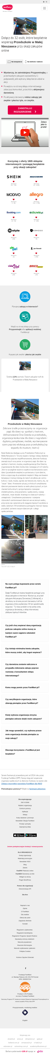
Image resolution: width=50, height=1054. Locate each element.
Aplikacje (25, 811)
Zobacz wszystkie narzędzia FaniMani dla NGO (21, 784)
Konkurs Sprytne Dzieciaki (25, 957)
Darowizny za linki (25, 874)
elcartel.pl (11, 1039)
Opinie (25, 908)
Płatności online (25, 871)
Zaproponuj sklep (25, 827)
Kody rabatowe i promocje (25, 818)
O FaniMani (25, 911)
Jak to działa (25, 802)
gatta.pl (39, 1039)
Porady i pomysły (25, 824)
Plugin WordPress (25, 880)
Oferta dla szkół (25, 918)
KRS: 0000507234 (25, 979)
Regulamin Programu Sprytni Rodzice (24, 936)
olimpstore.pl (30, 1039)
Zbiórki (25, 868)
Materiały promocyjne (25, 858)
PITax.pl (27, 1001)
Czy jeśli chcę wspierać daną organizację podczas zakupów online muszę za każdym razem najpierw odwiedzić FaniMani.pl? (23, 631)
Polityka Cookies (24, 951)
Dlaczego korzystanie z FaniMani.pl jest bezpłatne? (22, 752)
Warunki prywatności (24, 942)
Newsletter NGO (25, 861)
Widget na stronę (25, 877)
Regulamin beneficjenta (24, 933)
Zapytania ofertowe (25, 921)
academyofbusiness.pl (38, 1046)
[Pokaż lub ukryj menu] (44, 8)
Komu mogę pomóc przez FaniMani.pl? (22, 687)
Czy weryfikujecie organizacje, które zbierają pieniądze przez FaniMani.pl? (21, 701)
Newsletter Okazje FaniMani (25, 821)
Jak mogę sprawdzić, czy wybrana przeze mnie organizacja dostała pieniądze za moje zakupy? (23, 734)
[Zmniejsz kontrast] (44, 2)
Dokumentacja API (25, 889)
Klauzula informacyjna (24, 945)
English (25, 1020)
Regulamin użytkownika (25, 930)
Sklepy (25, 814)
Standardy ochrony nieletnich (24, 939)
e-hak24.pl (38, 1043)
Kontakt (24, 924)
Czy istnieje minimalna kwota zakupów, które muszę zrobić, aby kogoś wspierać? (23, 650)
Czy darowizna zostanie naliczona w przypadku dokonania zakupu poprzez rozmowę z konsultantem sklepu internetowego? (22, 670)
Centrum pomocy (25, 808)
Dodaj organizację (25, 855)
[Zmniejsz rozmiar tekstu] (47, 2)
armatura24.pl (26, 1043)
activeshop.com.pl (21, 1046)
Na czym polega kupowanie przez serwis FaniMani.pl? (23, 586)
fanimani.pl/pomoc (37, 789)
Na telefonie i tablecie (35, 62)
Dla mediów (25, 914)
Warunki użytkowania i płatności (24, 948)
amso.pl (20, 1039)
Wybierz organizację (25, 805)
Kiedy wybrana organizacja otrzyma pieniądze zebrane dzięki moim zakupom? (23, 717)
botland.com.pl (13, 1043)
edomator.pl (8, 1046)
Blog (24, 864)
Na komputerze (16, 62)
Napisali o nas (25, 905)
